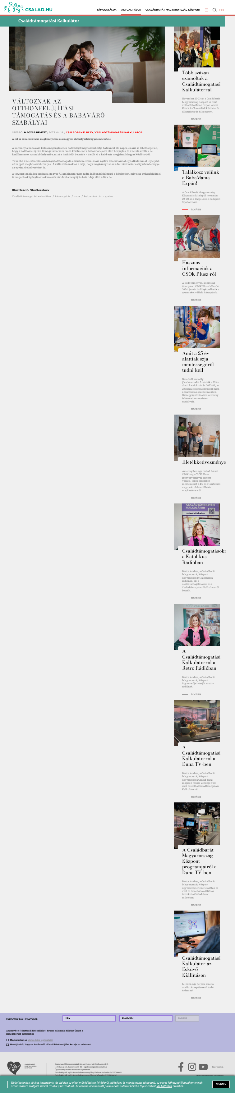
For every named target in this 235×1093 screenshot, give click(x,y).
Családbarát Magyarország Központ (172, 9)
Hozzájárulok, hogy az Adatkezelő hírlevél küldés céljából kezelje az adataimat (50, 1044)
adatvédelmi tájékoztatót (40, 1040)
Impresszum (217, 1067)
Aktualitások (131, 9)
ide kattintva (164, 1086)
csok (77, 196)
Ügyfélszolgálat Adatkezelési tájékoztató (72, 1069)
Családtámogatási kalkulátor (31, 196)
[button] (206, 9)
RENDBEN (221, 1084)
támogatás (62, 196)
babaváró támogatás (98, 196)
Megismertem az (31, 1040)
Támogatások (107, 9)
